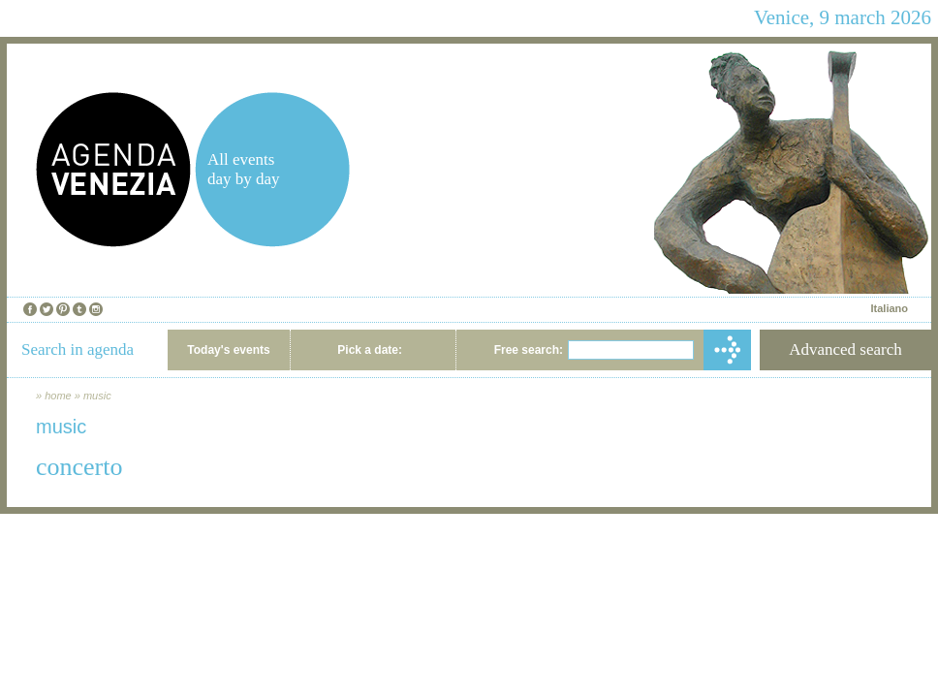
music (97, 395)
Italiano (889, 308)
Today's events (228, 350)
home (58, 395)
